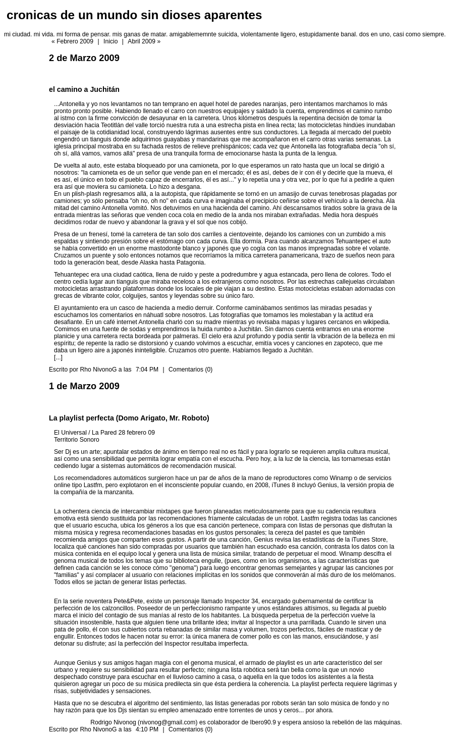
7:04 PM (147, 369)
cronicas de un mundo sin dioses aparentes (134, 15)
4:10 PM (147, 729)
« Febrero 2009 (72, 41)
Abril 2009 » (144, 41)
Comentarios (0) (190, 369)
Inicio (110, 41)
